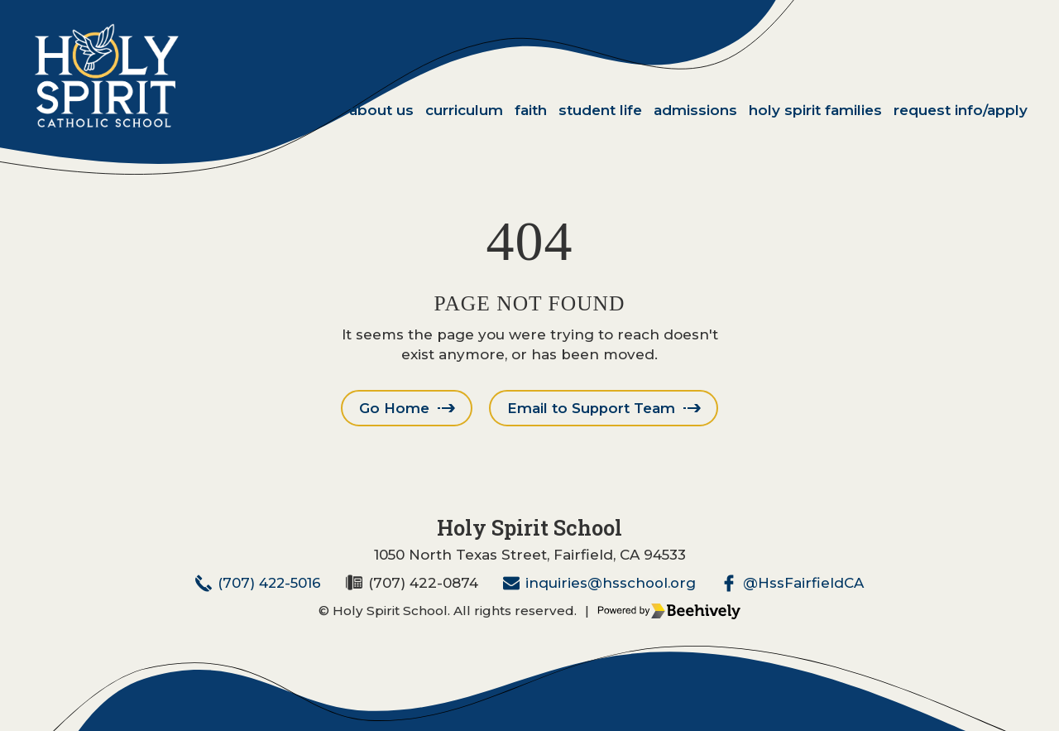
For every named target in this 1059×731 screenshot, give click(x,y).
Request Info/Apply (961, 110)
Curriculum (464, 110)
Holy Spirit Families (815, 110)
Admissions (695, 110)
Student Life (600, 110)
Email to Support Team (591, 408)
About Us (381, 110)
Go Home (393, 408)
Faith (531, 110)
